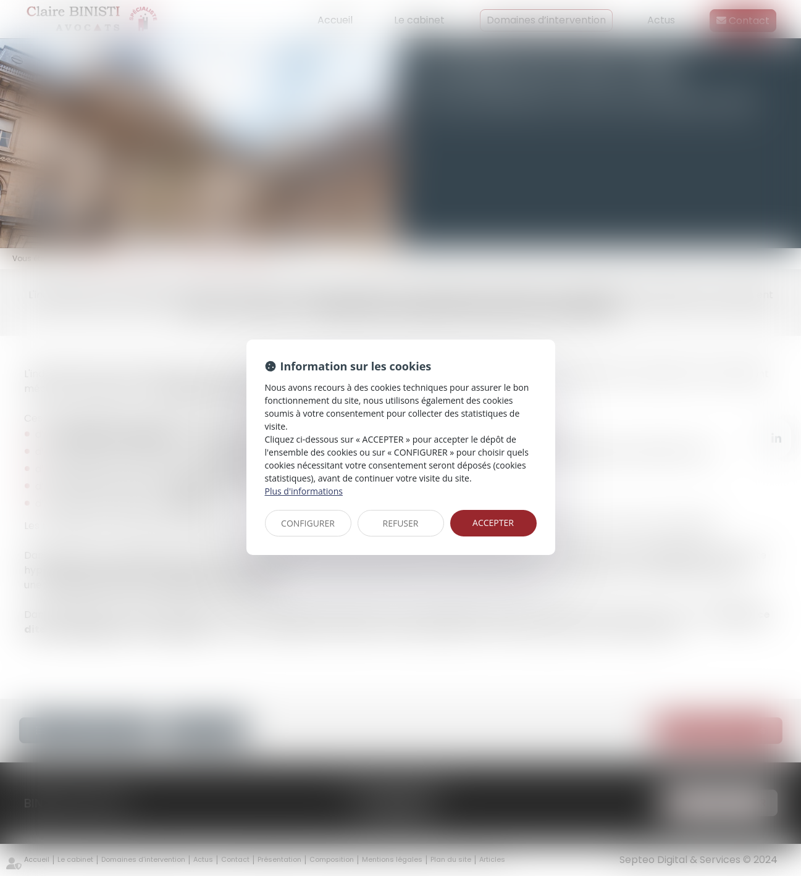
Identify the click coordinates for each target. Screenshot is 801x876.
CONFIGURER (308, 523)
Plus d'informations (304, 491)
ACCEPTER (493, 522)
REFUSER (401, 523)
